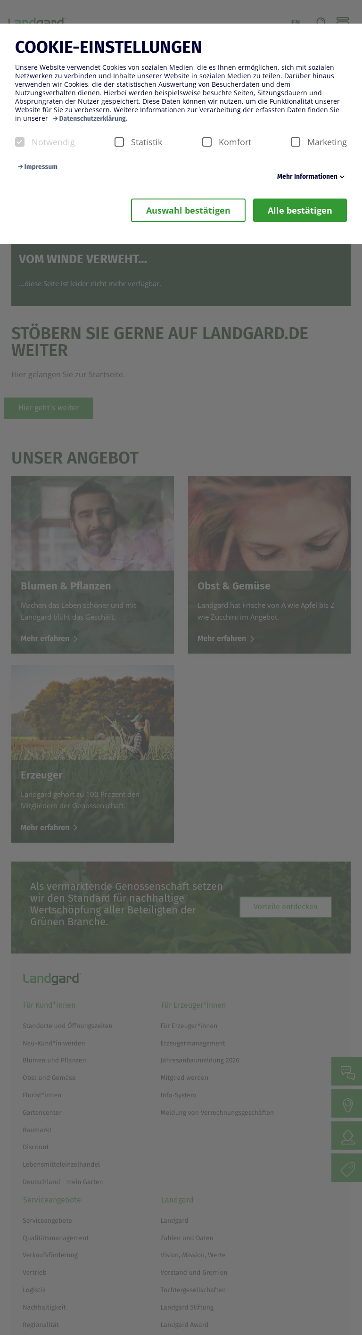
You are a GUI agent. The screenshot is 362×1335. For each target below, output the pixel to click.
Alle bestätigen (300, 210)
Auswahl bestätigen (188, 210)
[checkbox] (20, 142)
